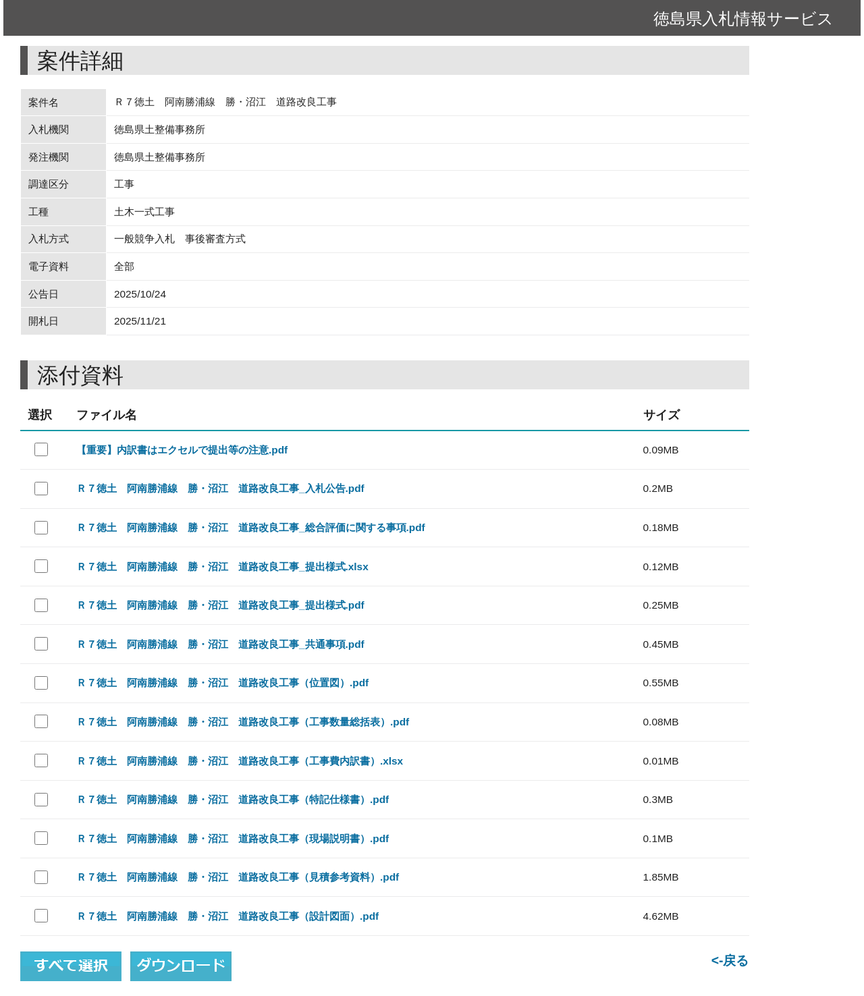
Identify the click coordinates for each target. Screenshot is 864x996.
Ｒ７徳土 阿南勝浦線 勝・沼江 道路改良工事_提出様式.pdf (220, 605)
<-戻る (730, 960)
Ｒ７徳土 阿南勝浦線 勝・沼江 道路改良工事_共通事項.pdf (220, 644)
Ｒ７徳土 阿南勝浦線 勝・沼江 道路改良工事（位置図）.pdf (222, 682)
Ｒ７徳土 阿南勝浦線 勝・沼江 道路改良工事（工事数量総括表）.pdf (242, 721)
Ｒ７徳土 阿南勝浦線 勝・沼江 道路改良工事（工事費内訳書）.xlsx (239, 761)
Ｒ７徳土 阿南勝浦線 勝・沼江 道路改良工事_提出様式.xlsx (222, 566)
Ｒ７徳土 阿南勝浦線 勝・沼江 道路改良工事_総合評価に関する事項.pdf (250, 527)
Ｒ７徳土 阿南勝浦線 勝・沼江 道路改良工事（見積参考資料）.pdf (237, 877)
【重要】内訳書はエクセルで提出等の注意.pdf (182, 449)
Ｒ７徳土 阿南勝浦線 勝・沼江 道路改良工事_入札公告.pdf (220, 488)
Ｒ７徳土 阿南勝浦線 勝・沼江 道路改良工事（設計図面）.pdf (227, 916)
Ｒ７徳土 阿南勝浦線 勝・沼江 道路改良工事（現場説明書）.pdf (232, 838)
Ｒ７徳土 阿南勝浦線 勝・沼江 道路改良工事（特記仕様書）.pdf (232, 799)
